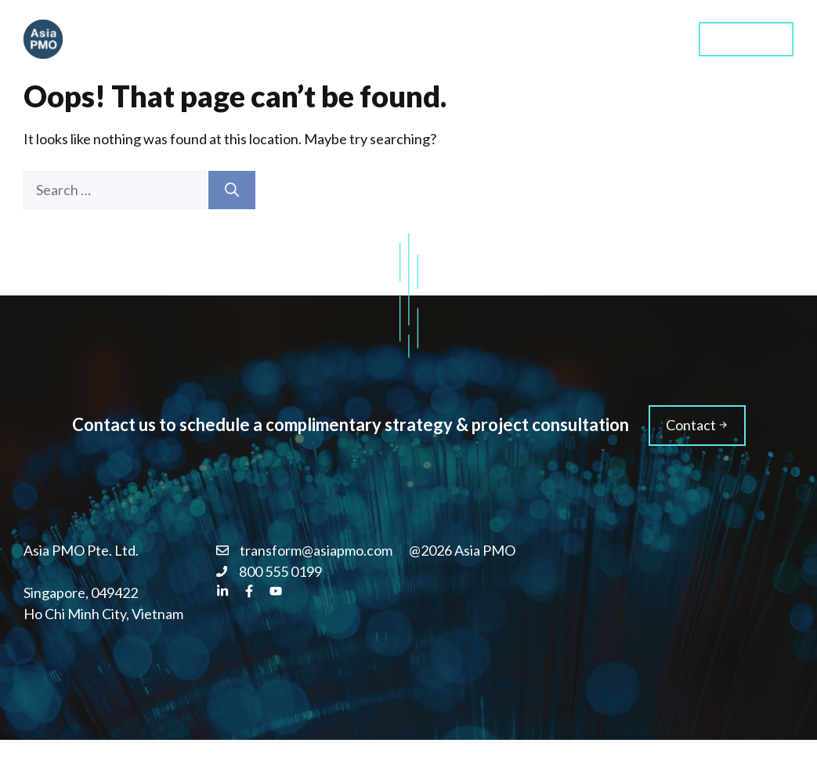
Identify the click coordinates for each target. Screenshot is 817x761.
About (578, 38)
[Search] (231, 190)
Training (498, 38)
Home (332, 38)
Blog (647, 38)
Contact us (746, 38)
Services (412, 38)
